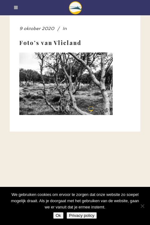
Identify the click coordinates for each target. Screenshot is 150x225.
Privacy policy (81, 215)
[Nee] (142, 206)
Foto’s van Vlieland (50, 43)
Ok (58, 215)
